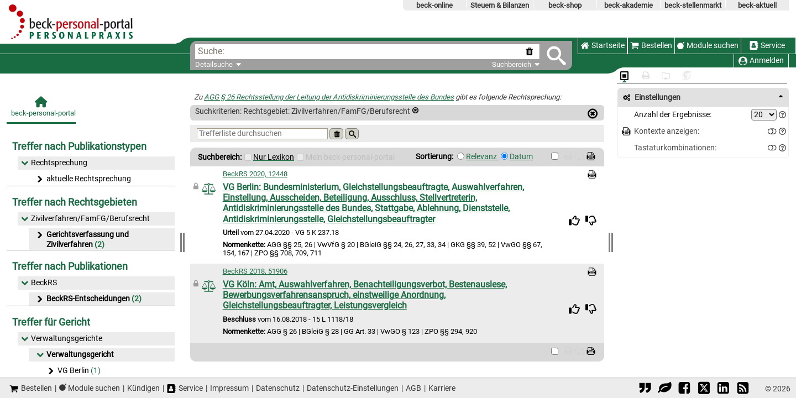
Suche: (211, 51)
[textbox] (373, 51)
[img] (574, 220)
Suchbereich (516, 64)
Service (767, 45)
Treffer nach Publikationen (70, 266)
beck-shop (565, 5)
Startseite (602, 45)
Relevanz (482, 156)
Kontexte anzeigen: (666, 131)
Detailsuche (214, 64)
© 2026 (777, 388)
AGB (413, 388)
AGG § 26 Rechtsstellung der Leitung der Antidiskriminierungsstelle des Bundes (329, 97)
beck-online (434, 5)
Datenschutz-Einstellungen (353, 388)
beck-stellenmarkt (692, 5)
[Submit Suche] (556, 55)
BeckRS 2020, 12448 (255, 174)
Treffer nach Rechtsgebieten (74, 202)
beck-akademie (628, 5)
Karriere (441, 388)
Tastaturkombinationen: (675, 148)
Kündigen (143, 388)
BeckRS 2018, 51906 (255, 271)
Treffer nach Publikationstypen (79, 146)
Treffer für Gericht (51, 322)
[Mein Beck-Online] (300, 157)
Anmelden (761, 60)
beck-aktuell (757, 5)
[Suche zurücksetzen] (531, 51)
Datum (521, 156)
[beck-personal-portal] (41, 110)
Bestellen (651, 45)
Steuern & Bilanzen (499, 5)
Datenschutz (278, 388)
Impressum (229, 388)
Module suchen (713, 45)
